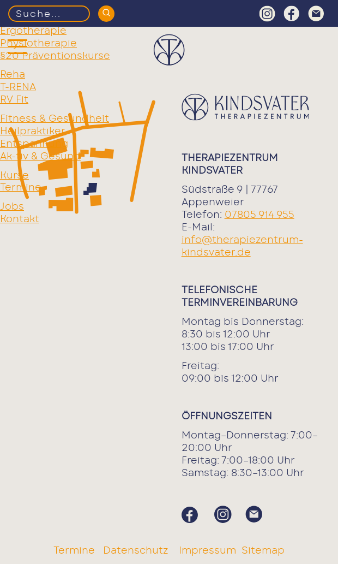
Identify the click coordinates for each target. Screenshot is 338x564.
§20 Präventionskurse (55, 56)
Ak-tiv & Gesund (40, 157)
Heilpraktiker (32, 131)
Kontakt (19, 219)
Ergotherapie (33, 31)
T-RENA (18, 87)
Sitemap (263, 551)
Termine (20, 188)
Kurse (14, 176)
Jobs (12, 207)
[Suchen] (106, 13)
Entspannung (34, 144)
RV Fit (14, 100)
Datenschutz (137, 551)
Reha (12, 75)
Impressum (207, 551)
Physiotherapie (38, 44)
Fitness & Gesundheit (54, 119)
